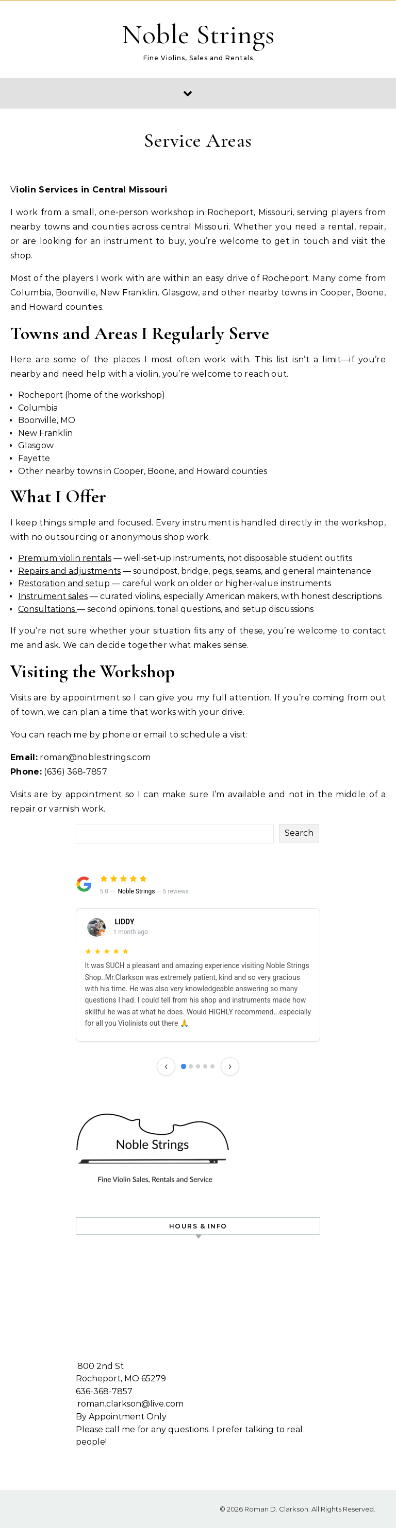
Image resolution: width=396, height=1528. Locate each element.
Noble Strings (198, 34)
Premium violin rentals (64, 558)
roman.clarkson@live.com (130, 1404)
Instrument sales (53, 596)
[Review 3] (198, 1066)
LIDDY (124, 922)
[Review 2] (191, 1066)
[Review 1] (183, 1066)
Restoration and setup (64, 583)
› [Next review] (230, 1066)
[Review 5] (212, 1066)
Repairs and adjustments (69, 571)
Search (299, 833)
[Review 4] (205, 1066)
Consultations (47, 609)
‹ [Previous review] (166, 1066)
